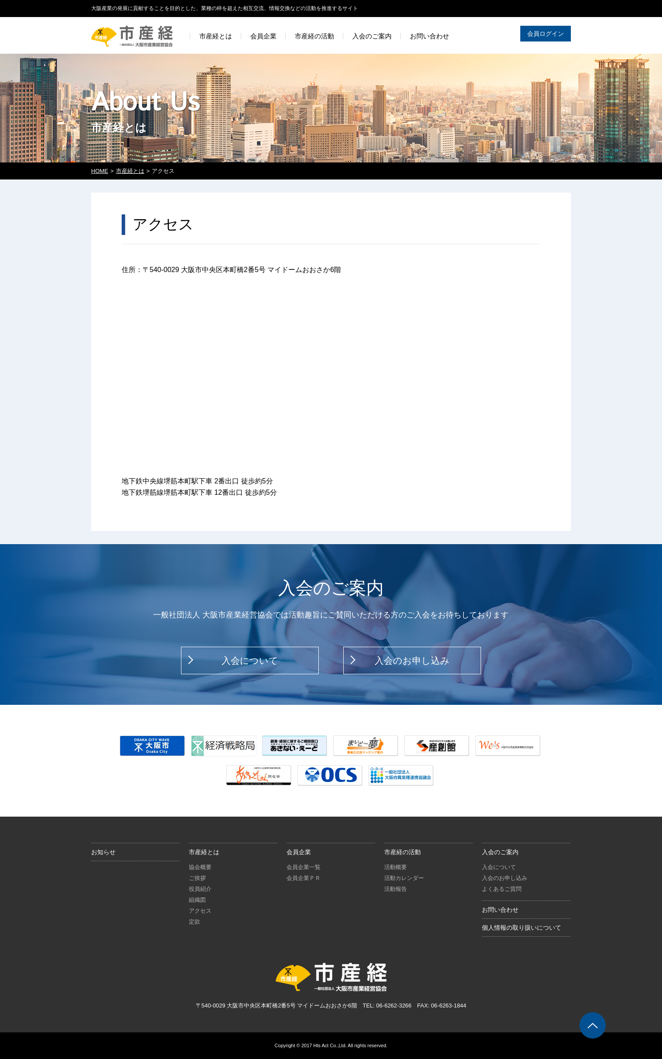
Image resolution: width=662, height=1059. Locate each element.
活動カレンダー (404, 878)
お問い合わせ (500, 909)
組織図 (197, 900)
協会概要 (200, 867)
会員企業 (299, 852)
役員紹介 (200, 889)
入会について (250, 660)
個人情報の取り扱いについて (521, 927)
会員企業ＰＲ (304, 878)
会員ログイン (545, 33)
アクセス (200, 911)
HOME (99, 171)
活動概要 (395, 867)
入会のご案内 (500, 852)
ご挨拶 (197, 878)
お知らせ (103, 852)
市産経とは (130, 171)
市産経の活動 (402, 852)
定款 (194, 921)
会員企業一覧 (304, 867)
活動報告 (395, 889)
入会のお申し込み (412, 660)
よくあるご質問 (502, 889)
